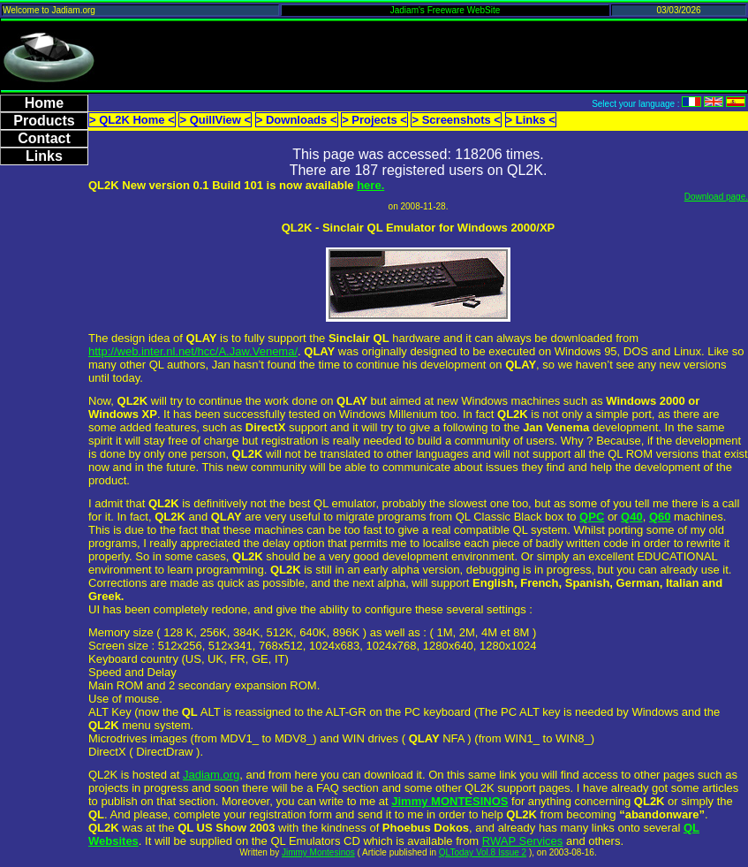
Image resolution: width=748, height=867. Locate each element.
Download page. (716, 197)
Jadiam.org (211, 774)
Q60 (660, 516)
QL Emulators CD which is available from (375, 841)
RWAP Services (522, 841)
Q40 (632, 516)
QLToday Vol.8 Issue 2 (482, 852)
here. (370, 185)
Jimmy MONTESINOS (449, 801)
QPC (591, 516)
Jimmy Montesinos (318, 852)
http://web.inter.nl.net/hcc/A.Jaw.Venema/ (193, 351)
